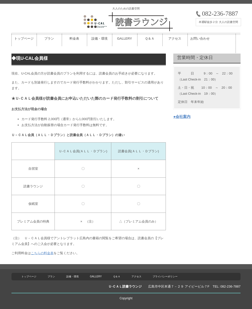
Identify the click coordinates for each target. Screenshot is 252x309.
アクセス (136, 276)
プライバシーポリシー (165, 276)
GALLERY (96, 276)
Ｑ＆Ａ (116, 276)
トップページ (28, 276)
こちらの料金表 (42, 253)
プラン (51, 276)
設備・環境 (72, 276)
